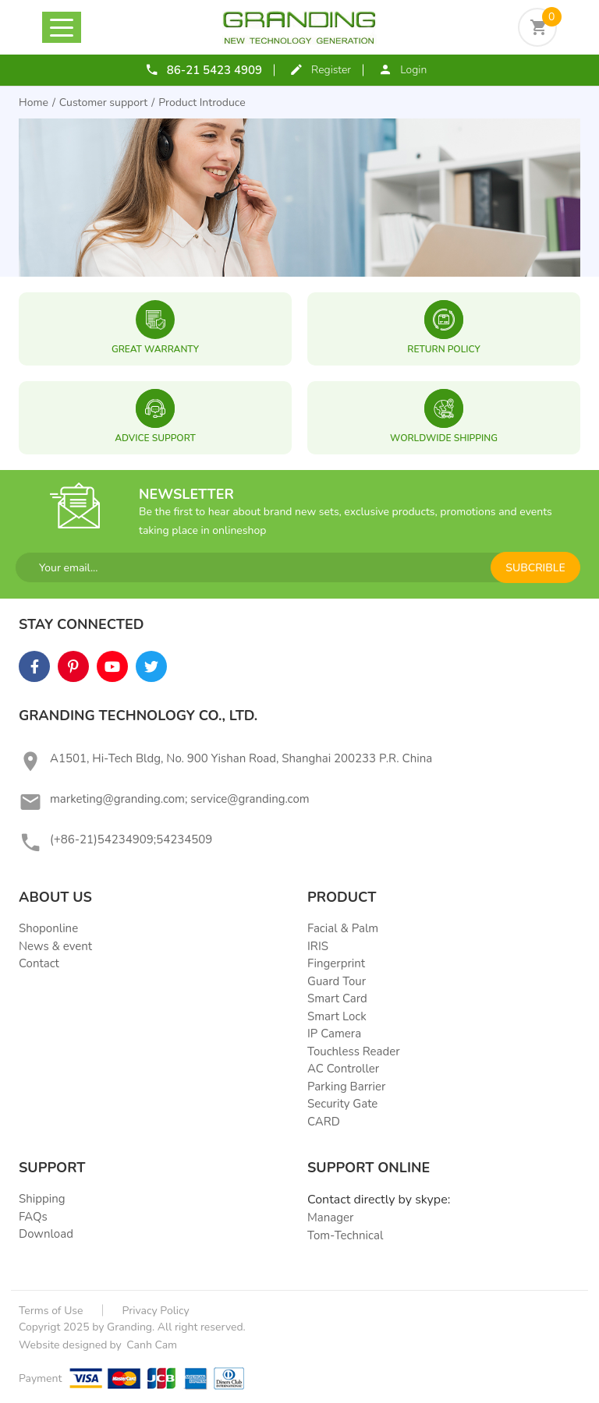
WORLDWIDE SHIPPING (444, 438)
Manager (330, 1217)
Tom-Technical (345, 1235)
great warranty (155, 349)
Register (331, 69)
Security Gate (342, 1103)
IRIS (317, 946)
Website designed (63, 1345)
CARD (323, 1121)
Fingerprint (336, 963)
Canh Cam (150, 1345)
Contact (39, 963)
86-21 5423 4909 (214, 70)
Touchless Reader (353, 1051)
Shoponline (48, 928)
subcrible (535, 567)
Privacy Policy (156, 1310)
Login (413, 69)
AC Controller (343, 1068)
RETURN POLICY (443, 349)
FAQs (33, 1217)
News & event (55, 946)
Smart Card (337, 998)
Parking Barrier (346, 1086)
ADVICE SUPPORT (155, 438)
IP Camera (334, 1033)
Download (46, 1234)
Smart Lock (337, 1016)
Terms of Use (51, 1310)
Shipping (42, 1199)
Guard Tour (336, 981)
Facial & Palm (342, 928)
